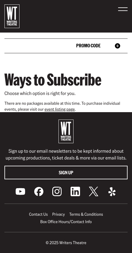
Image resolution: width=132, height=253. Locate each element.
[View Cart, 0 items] (115, 46)
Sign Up (66, 172)
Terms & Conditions (86, 214)
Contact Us (38, 214)
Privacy (58, 214)
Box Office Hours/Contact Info (66, 221)
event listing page (60, 109)
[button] (123, 9)
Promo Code (88, 45)
